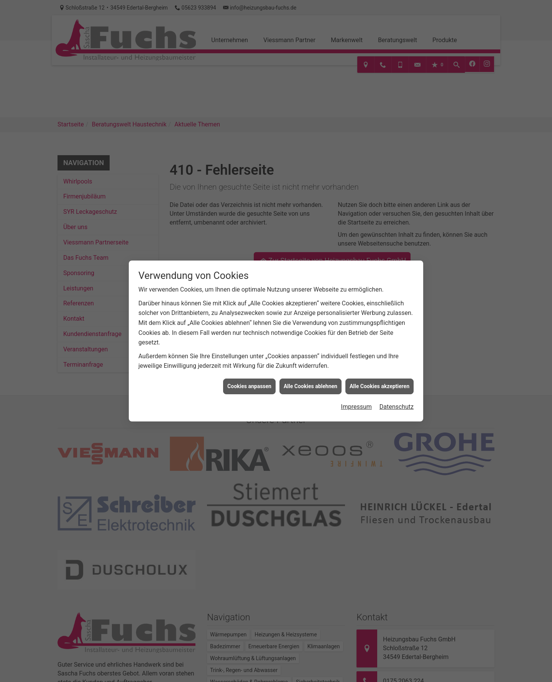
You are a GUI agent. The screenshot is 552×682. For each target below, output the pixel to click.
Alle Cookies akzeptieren (379, 381)
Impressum (356, 401)
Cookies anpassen (249, 381)
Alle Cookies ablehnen (310, 381)
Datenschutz (397, 401)
